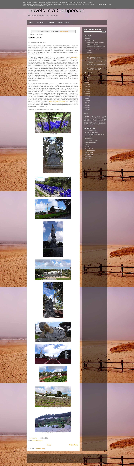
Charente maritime (101, 119)
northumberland (88, 118)
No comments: (33, 438)
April (88, 77)
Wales (98, 116)
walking (85, 124)
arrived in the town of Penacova (57, 101)
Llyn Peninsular (99, 122)
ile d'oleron (102, 118)
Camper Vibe (88, 136)
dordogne (96, 120)
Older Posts (73, 445)
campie (104, 116)
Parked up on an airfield (92, 44)
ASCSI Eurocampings (90, 130)
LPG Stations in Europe (91, 140)
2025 (86, 38)
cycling (95, 118)
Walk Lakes (88, 158)
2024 (86, 80)
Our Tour (87, 144)
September (90, 40)
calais (104, 123)
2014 (86, 102)
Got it (109, 4)
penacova (35, 440)
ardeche (101, 123)
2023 (86, 82)
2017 (86, 96)
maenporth (91, 122)
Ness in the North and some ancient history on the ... (95, 65)
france (86, 116)
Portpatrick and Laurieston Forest (95, 42)
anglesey (92, 119)
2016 (86, 98)
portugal (40, 440)
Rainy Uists (89, 52)
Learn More (102, 4)
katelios (104, 120)
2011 (86, 109)
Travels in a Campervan (56, 10)
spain (93, 116)
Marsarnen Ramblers (90, 142)
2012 (86, 107)
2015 (86, 100)
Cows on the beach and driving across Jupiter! (94, 58)
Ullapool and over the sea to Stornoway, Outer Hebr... (93, 69)
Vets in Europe (89, 152)
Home (31, 22)
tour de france (91, 123)
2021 (86, 87)
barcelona (86, 120)
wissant (89, 124)
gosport (100, 120)
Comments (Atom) (40, 448)
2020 (86, 89)
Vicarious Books (89, 154)
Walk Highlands (89, 156)
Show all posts (64, 31)
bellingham (93, 124)
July (88, 75)
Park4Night (88, 146)
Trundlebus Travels (90, 150)
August (89, 72)
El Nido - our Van (64, 22)
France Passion (89, 138)
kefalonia (86, 122)
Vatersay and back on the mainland (95, 46)
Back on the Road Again (91, 132)
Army (97, 123)
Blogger (74, 460)
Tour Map (51, 22)
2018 (86, 93)
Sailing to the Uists (91, 55)
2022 (86, 84)
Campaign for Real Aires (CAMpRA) (94, 134)
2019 (86, 91)
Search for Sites (89, 148)
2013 (86, 105)
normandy (86, 119)
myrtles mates (99, 124)
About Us (40, 22)
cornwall (91, 120)
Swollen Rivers (34, 38)
